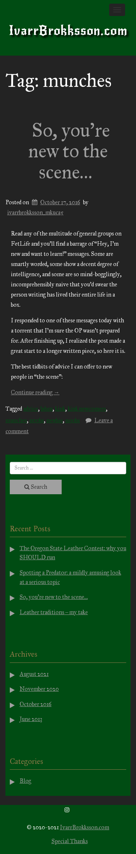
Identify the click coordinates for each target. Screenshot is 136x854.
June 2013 (31, 719)
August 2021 (34, 673)
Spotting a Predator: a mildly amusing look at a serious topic (70, 577)
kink (60, 408)
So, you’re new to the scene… (69, 151)
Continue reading (35, 392)
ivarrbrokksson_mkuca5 (35, 212)
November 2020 (39, 688)
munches (16, 420)
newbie (54, 420)
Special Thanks (69, 841)
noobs (72, 420)
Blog (25, 780)
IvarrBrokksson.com (68, 31)
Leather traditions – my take (54, 612)
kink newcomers (87, 408)
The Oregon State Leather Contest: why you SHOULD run (73, 553)
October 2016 (35, 704)
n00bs (36, 420)
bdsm (47, 408)
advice (30, 408)
